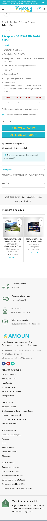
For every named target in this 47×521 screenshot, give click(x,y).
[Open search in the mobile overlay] (44, 9)
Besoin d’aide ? (8, 463)
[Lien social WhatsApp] (30, 201)
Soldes (4, 443)
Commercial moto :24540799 (13, 480)
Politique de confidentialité (12, 415)
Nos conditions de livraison (12, 475)
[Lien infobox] (23, 286)
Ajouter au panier (23, 127)
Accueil (5, 22)
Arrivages (5, 439)
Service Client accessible (11, 391)
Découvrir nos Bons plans (12, 435)
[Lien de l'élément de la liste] (23, 354)
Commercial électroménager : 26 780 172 (17, 488)
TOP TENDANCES (9, 430)
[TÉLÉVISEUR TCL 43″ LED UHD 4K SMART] (34, 227)
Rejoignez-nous (8, 396)
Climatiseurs (6, 456)
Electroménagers (28, 22)
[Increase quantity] (10, 121)
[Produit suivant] (9, 30)
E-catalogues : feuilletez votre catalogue (17, 411)
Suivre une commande (10, 471)
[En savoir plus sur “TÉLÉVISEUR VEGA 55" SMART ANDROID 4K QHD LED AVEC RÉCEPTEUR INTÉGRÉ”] (19, 225)
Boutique (14, 22)
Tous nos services (9, 407)
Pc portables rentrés (9, 452)
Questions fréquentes (10, 467)
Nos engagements (9, 387)
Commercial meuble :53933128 (13, 484)
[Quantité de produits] (7, 121)
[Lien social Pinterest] (42, 2)
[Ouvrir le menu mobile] (3, 8)
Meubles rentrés (8, 447)
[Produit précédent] (3, 30)
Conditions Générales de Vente (14, 419)
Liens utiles (7, 402)
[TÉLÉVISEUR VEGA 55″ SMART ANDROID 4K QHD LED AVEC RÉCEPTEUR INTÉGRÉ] (13, 227)
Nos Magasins (7, 383)
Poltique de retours (9, 424)
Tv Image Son (8, 25)
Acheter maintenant (23, 134)
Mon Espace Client (9, 378)
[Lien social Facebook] (24, 201)
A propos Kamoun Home (12, 370)
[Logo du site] (23, 8)
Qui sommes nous (9, 374)
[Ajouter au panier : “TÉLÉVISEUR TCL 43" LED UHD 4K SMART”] (41, 225)
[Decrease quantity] (3, 121)
